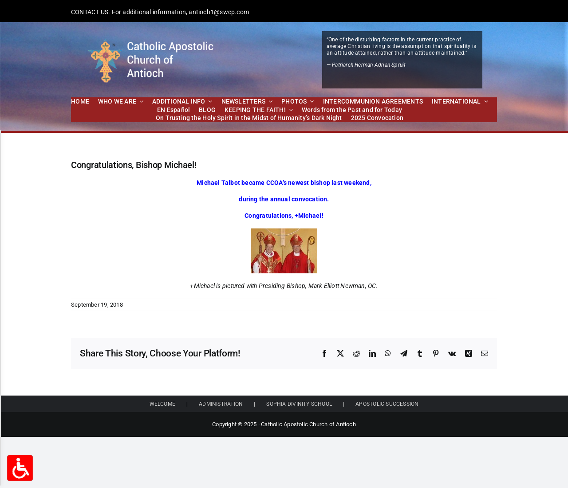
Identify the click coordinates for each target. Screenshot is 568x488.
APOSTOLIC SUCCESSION (386, 404)
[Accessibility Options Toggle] (20, 468)
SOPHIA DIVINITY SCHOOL (299, 404)
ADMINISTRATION (221, 404)
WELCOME (162, 404)
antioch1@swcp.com (219, 12)
